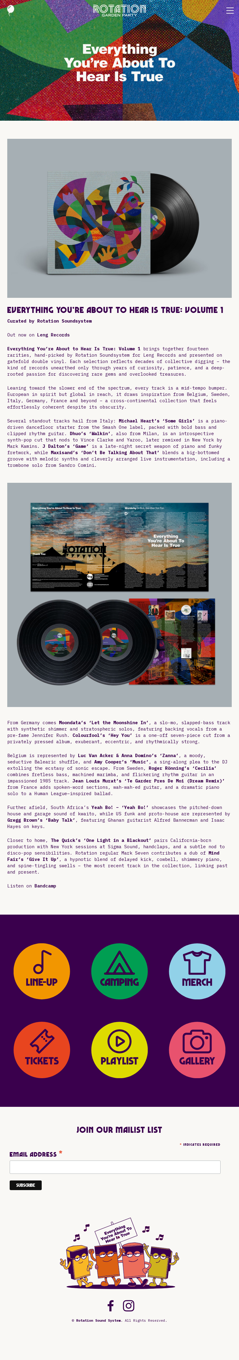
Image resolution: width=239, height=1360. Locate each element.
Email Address (36, 1154)
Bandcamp (45, 886)
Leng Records (53, 335)
